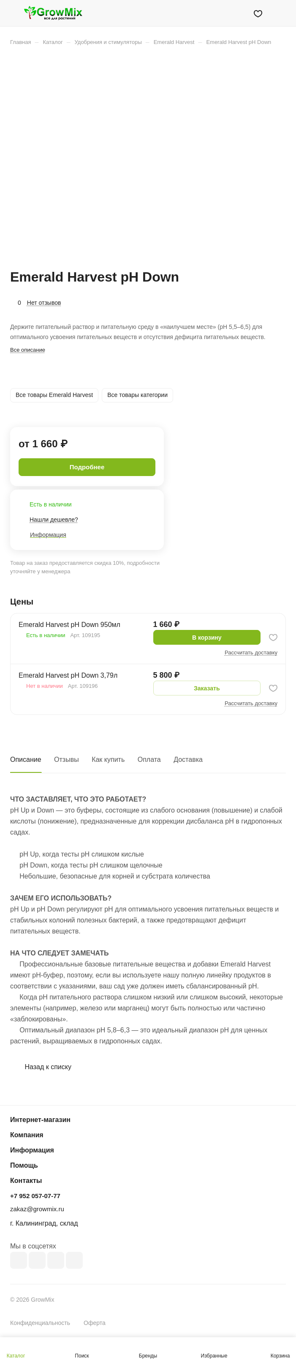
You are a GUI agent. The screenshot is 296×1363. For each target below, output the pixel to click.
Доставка (188, 759)
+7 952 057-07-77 (35, 1195)
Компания (26, 1135)
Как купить (108, 759)
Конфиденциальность (40, 1322)
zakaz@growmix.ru (37, 1208)
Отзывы (66, 759)
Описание (25, 759)
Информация (32, 1150)
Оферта (95, 1322)
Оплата (149, 759)
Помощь (24, 1165)
